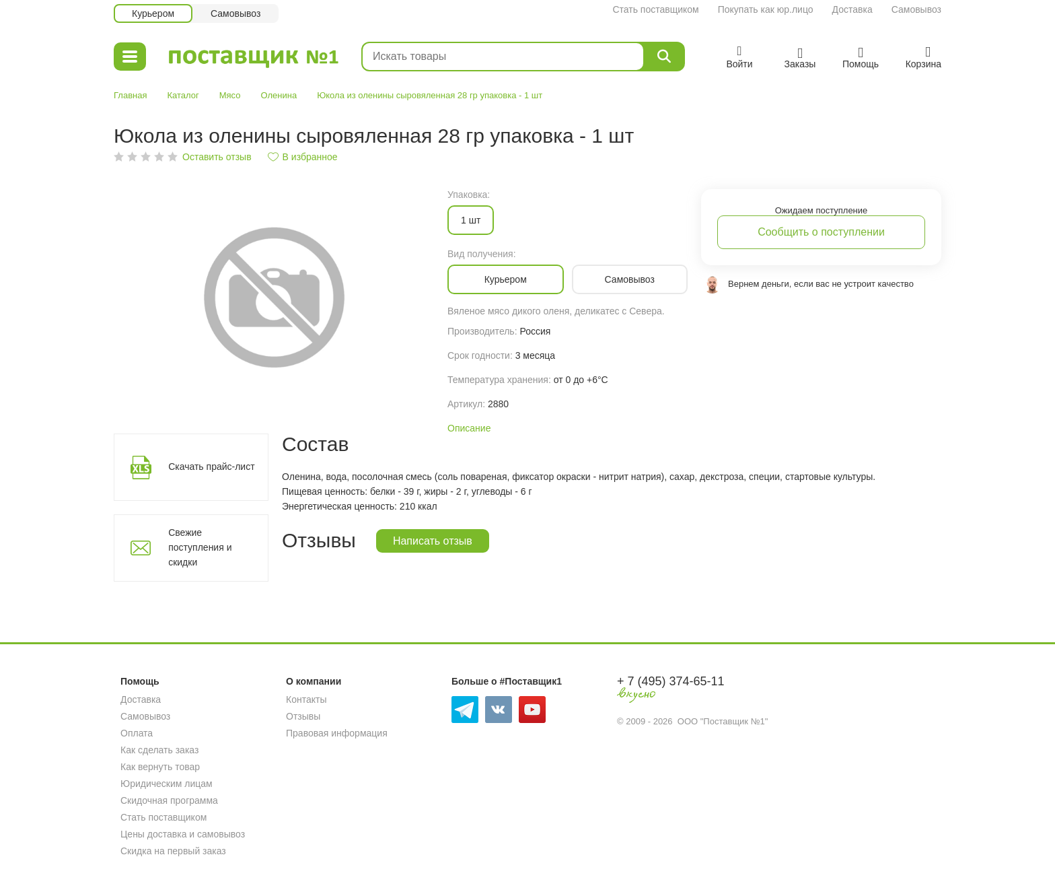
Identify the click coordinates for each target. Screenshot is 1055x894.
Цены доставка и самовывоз (182, 834)
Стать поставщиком (655, 9)
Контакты (306, 699)
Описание (468, 428)
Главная (130, 95)
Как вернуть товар (160, 766)
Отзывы (303, 716)
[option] (274, 296)
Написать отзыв (432, 541)
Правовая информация (337, 733)
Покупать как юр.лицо (765, 9)
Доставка (852, 9)
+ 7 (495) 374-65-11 (671, 681)
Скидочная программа (169, 800)
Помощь (139, 681)
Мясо (230, 95)
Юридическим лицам (166, 783)
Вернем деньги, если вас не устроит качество (821, 284)
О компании (313, 681)
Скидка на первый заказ (173, 851)
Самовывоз (916, 9)
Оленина (279, 95)
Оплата (136, 733)
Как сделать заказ (159, 750)
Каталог (182, 95)
